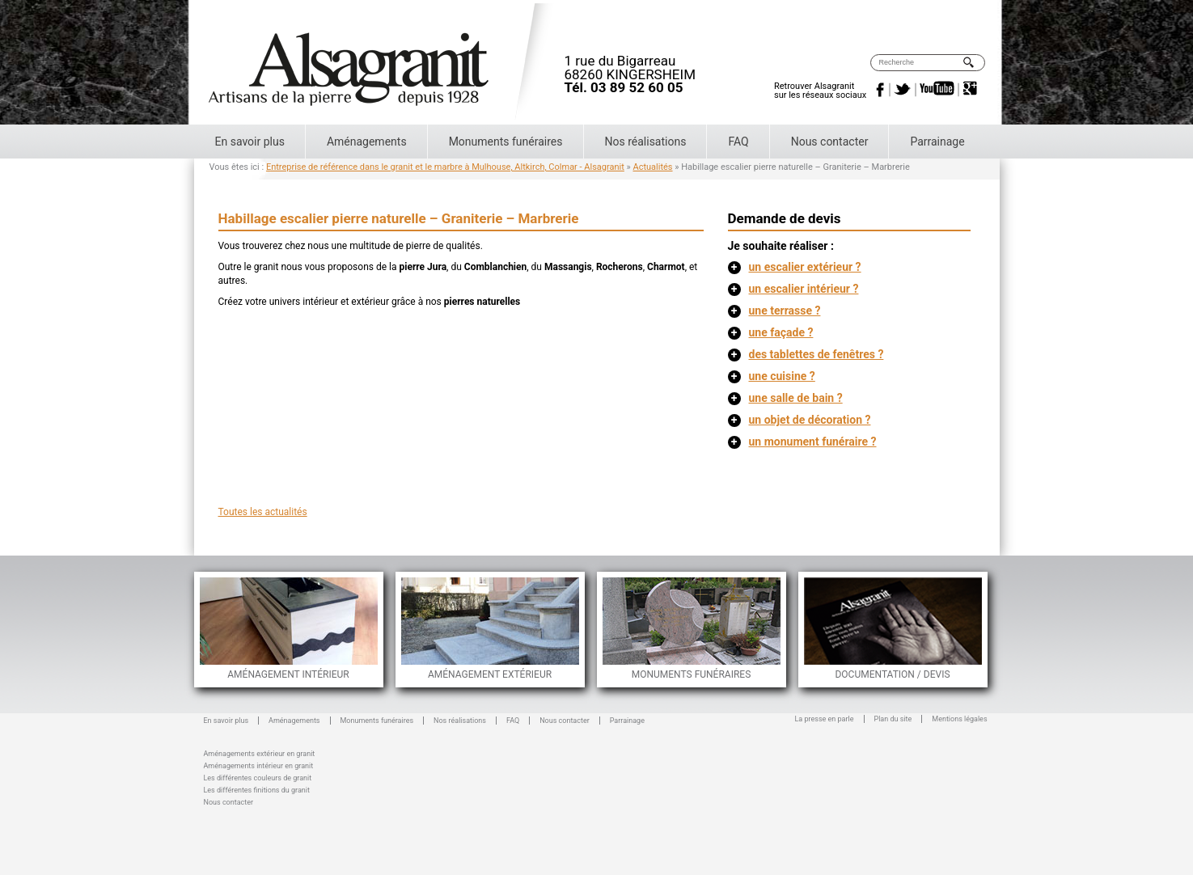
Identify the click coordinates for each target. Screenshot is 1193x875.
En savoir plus (250, 141)
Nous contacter (830, 141)
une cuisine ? (771, 376)
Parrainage (937, 141)
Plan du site (893, 719)
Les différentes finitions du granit (257, 789)
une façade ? (771, 332)
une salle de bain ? (785, 397)
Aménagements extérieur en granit (259, 752)
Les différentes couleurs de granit (258, 777)
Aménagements (367, 141)
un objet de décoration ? (799, 419)
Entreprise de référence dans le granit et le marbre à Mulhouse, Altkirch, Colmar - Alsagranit (445, 167)
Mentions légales (959, 719)
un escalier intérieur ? (793, 288)
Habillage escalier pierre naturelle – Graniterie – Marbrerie (398, 218)
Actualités (653, 167)
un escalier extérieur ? (794, 266)
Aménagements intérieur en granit (259, 764)
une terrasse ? (774, 310)
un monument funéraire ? (802, 441)
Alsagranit (387, 64)
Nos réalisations (646, 141)
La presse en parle (824, 719)
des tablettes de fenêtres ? (806, 354)
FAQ (738, 141)
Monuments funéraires (506, 141)
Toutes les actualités (262, 512)
